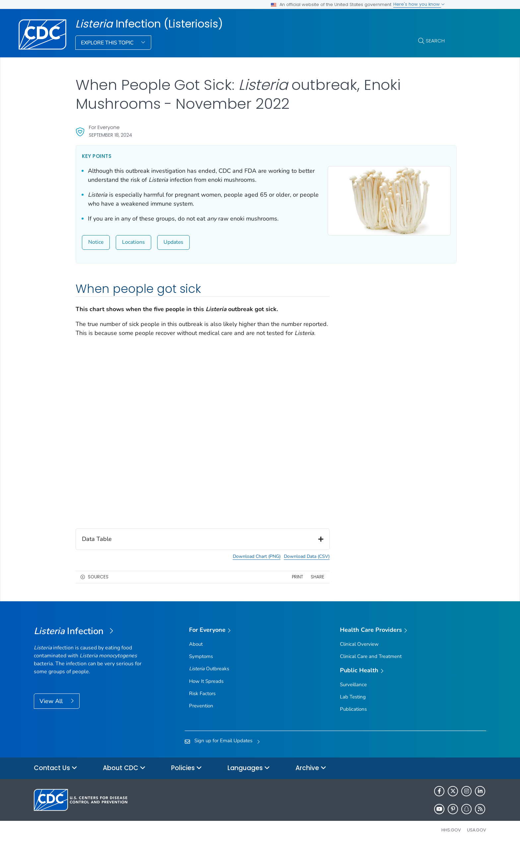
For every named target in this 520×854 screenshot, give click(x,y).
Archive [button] (310, 777)
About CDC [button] (124, 777)
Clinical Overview (359, 653)
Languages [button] (249, 777)
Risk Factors (202, 702)
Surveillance (353, 693)
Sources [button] (98, 586)
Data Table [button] (199, 548)
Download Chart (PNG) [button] (249, 565)
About (196, 653)
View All (51, 710)
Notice (95, 242)
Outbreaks (209, 677)
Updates (173, 242)
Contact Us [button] (55, 777)
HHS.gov (451, 839)
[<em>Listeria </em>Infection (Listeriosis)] (90, 640)
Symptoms (201, 665)
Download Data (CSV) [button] (299, 565)
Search (435, 40)
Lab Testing (353, 705)
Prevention (201, 714)
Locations (133, 242)
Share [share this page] (310, 586)
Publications (353, 718)
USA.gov (476, 839)
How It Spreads (206, 690)
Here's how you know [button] (419, 4)
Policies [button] (186, 777)
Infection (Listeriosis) (149, 24)
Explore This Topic (108, 42)
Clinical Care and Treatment (371, 665)
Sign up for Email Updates (223, 749)
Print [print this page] (289, 586)
